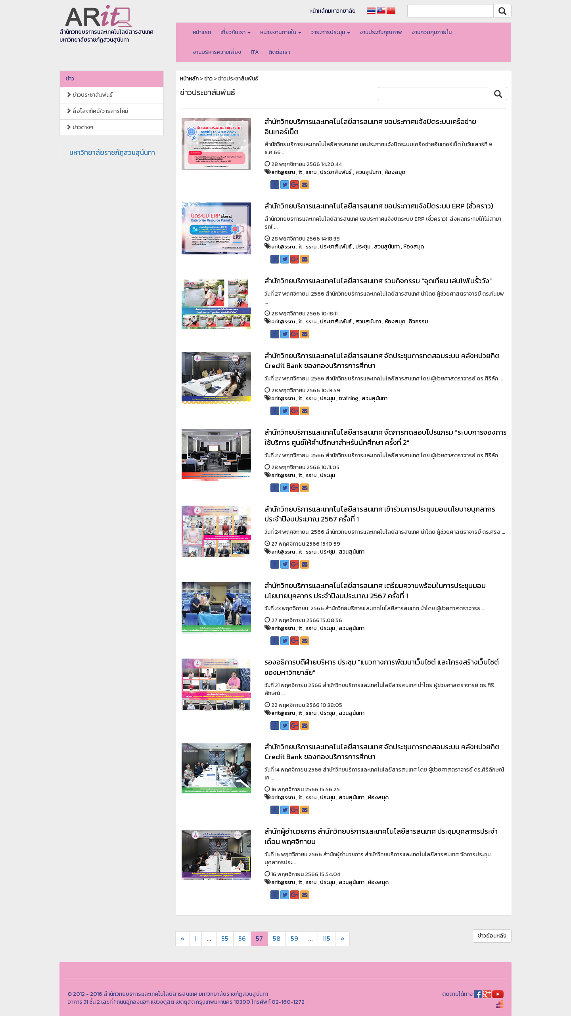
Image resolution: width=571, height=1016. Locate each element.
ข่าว (70, 78)
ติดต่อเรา (279, 52)
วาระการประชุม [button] (330, 32)
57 (259, 938)
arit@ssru (283, 172)
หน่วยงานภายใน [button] (280, 32)
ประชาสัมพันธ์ (336, 172)
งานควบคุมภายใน (432, 32)
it (300, 172)
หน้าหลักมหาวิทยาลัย (332, 11)
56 (242, 938)
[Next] (182, 938)
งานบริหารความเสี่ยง (217, 52)
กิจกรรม (418, 321)
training (348, 398)
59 (294, 938)
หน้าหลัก (189, 78)
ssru (311, 172)
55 (224, 938)
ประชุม (362, 247)
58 (277, 938)
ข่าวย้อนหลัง (492, 936)
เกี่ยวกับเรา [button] (235, 32)
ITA (255, 52)
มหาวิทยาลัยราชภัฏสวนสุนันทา (112, 152)
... (209, 938)
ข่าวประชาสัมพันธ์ (89, 95)
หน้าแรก (202, 32)
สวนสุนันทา (368, 172)
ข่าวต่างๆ (79, 127)
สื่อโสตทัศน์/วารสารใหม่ (97, 111)
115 (326, 938)
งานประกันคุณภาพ (381, 32)
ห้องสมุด (395, 172)
